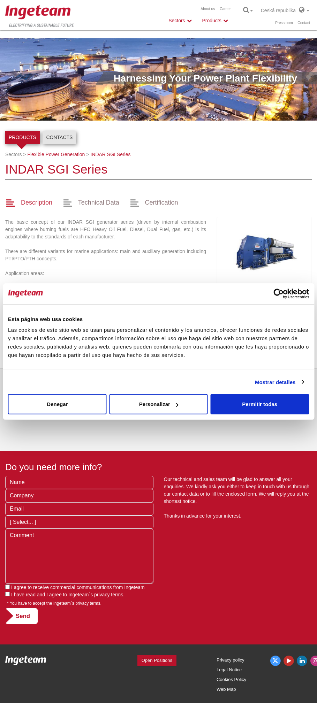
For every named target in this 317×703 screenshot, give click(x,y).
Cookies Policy (231, 679)
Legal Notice (229, 669)
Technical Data (98, 202)
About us (208, 9)
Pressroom (284, 23)
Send (23, 616)
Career (225, 9)
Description (36, 202)
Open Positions (157, 660)
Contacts (59, 137)
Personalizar (159, 404)
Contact (303, 23)
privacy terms (108, 594)
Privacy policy (230, 660)
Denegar (57, 404)
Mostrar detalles (275, 382)
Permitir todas (259, 404)
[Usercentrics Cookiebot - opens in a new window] (278, 293)
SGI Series (110, 154)
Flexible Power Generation (56, 154)
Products (22, 137)
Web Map (226, 689)
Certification (161, 202)
